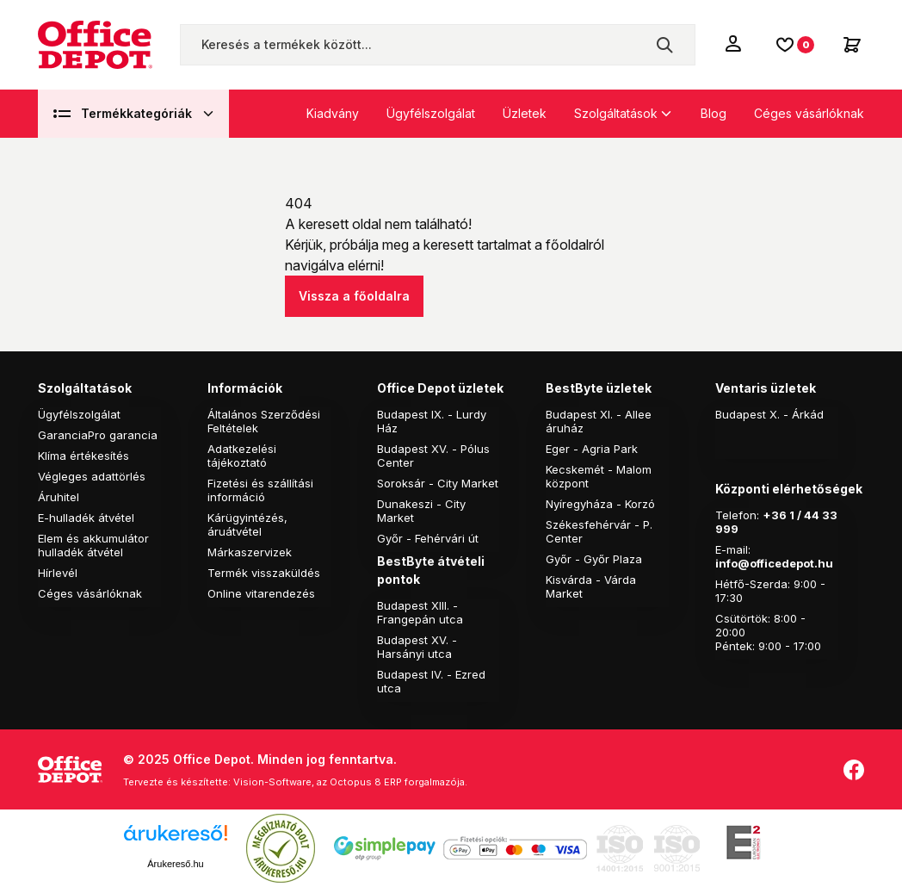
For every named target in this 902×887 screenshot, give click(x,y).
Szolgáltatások (616, 113)
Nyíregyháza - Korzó (600, 504)
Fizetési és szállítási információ (260, 490)
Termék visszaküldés (263, 573)
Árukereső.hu (175, 864)
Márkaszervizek (249, 552)
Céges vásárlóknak (809, 113)
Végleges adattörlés (91, 476)
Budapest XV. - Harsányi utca (417, 647)
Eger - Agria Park (592, 449)
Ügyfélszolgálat (430, 113)
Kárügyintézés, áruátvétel (247, 524)
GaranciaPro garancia (98, 435)
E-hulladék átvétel (86, 517)
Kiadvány (332, 113)
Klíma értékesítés (83, 455)
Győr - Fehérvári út (428, 538)
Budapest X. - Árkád (769, 414)
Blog (713, 113)
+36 (775, 515)
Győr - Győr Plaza (594, 559)
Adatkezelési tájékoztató (241, 455)
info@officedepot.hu (774, 563)
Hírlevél (57, 573)
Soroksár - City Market (437, 483)
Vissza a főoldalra (354, 295)
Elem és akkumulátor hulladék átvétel (93, 545)
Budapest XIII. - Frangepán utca (420, 612)
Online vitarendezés (261, 593)
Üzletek (525, 113)
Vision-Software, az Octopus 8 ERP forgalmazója (349, 782)
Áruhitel (58, 497)
